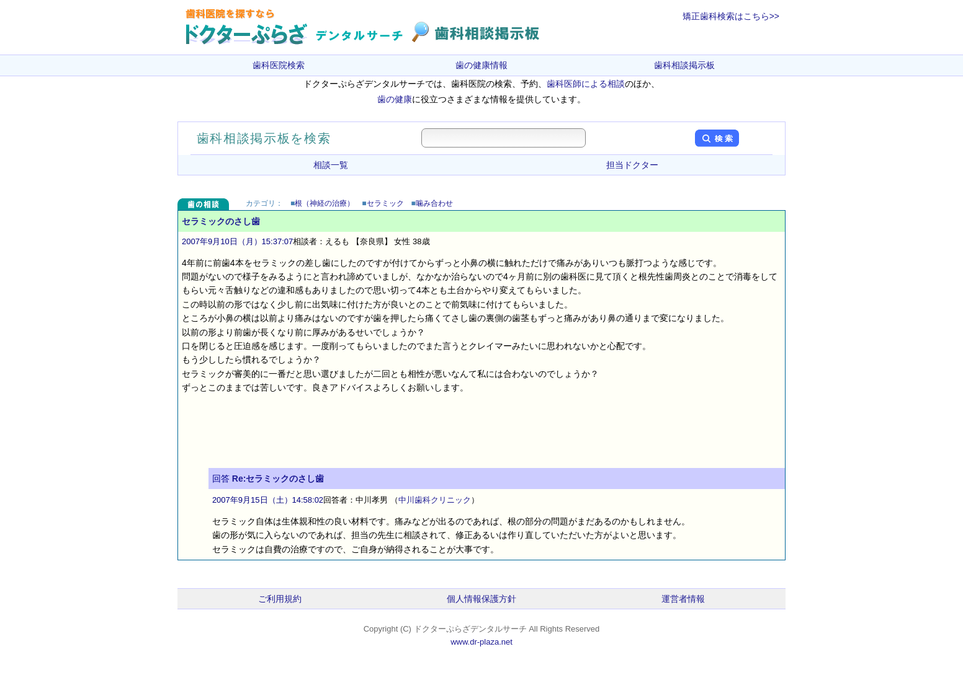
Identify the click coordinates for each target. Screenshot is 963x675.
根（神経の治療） (324, 203)
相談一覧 (330, 165)
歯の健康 (394, 99)
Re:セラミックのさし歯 (278, 478)
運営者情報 (683, 599)
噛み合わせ (434, 203)
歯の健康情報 (481, 65)
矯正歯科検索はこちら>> (731, 16)
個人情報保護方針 (481, 599)
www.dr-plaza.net (481, 641)
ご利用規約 (280, 599)
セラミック (385, 203)
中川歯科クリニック (434, 500)
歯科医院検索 (279, 65)
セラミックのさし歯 (221, 221)
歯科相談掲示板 (684, 65)
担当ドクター (632, 165)
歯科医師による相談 (586, 84)
